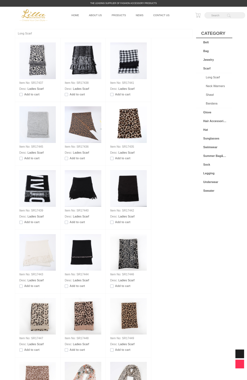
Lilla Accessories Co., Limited (121, 372)
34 (117, 356)
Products (119, 15)
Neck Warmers (213, 86)
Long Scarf (211, 77)
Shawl (208, 94)
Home (75, 15)
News (139, 15)
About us (95, 15)
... (109, 356)
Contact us (161, 15)
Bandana (209, 103)
